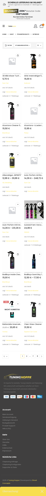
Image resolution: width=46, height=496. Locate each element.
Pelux (26, 133)
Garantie (5, 442)
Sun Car (5, 83)
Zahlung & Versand (10, 420)
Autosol (27, 83)
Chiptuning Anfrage (10, 461)
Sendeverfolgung (9, 417)
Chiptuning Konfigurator (11, 464)
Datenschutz (7, 448)
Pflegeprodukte (18, 74)
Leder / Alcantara (13, 123)
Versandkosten (11, 92)
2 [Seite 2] (26, 356)
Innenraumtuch (7, 74)
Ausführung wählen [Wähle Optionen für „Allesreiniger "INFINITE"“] (18, 155)
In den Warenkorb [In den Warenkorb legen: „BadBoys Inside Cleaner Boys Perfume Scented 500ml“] (18, 254)
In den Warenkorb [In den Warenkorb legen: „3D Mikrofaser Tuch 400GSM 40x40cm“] (18, 55)
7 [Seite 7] (33, 356)
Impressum (6, 451)
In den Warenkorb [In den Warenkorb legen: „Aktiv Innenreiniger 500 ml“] (39, 55)
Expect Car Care (30, 332)
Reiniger (42, 74)
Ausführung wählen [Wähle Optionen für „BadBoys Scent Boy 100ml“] (39, 254)
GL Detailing (7, 182)
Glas (31, 322)
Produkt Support (8, 426)
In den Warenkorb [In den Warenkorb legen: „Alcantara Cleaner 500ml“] (18, 105)
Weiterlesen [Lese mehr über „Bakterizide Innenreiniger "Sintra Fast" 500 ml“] (18, 304)
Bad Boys (6, 133)
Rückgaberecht (8, 423)
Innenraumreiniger (8, 272)
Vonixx (4, 332)
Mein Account (7, 414)
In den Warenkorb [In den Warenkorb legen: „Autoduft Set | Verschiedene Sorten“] (39, 204)
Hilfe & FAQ (6, 428)
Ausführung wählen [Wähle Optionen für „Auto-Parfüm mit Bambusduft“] (39, 155)
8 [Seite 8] (37, 356)
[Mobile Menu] (4, 26)
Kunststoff (11, 322)
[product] (12, 61)
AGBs (4, 445)
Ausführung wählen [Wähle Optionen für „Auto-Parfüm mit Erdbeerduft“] (18, 204)
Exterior (26, 322)
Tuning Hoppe (13, 480)
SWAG (26, 232)
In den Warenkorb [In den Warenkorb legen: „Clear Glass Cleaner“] (39, 304)
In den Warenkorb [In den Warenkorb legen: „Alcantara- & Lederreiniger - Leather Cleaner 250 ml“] (39, 105)
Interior (26, 74)
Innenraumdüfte (29, 173)
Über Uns (6, 439)
